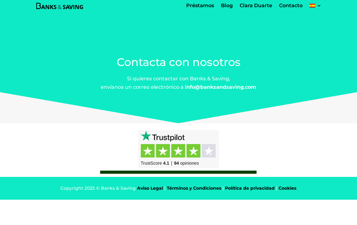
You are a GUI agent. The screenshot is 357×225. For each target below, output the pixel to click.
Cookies (287, 188)
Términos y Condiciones (194, 188)
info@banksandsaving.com (220, 87)
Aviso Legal (150, 188)
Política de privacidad (250, 188)
